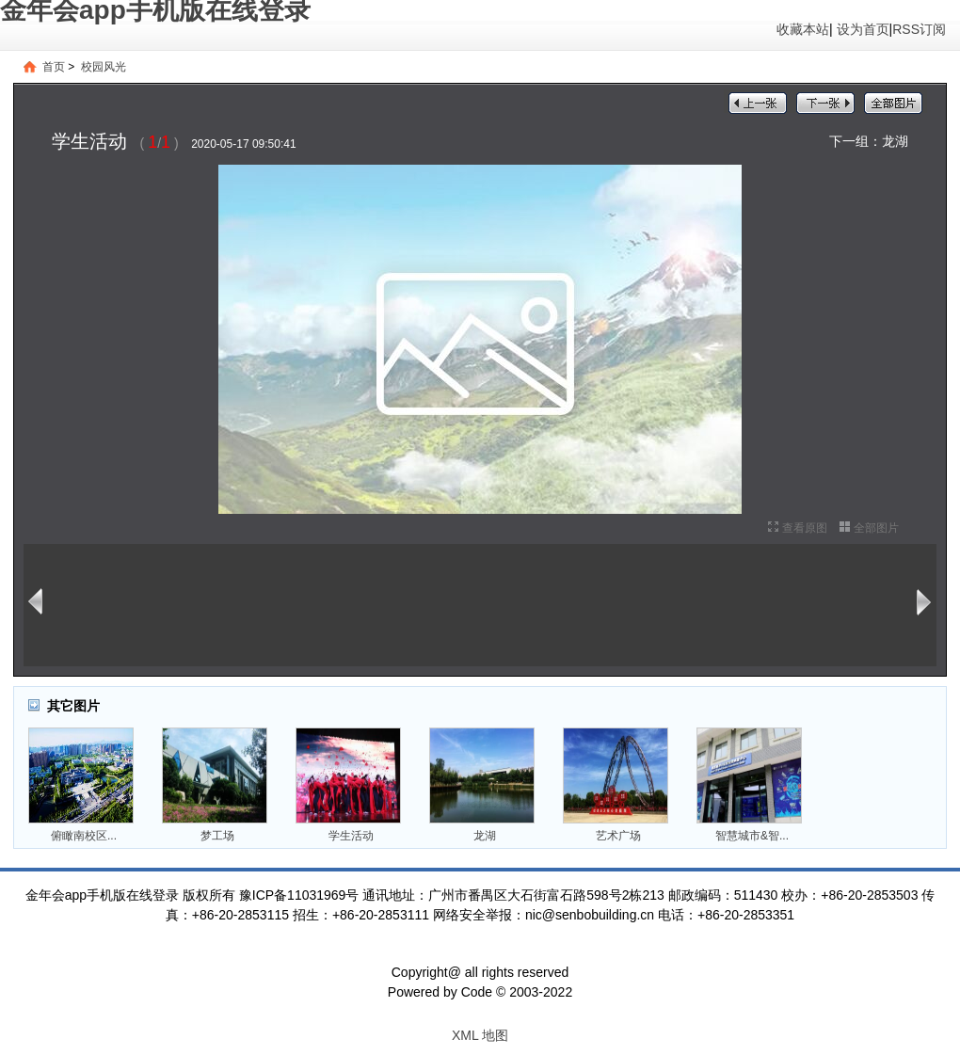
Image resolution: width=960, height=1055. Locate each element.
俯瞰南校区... (84, 835)
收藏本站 (802, 29)
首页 (53, 66)
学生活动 (351, 835)
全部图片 (876, 528)
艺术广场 (618, 835)
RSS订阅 (919, 29)
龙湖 (895, 141)
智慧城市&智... (752, 835)
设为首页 (863, 29)
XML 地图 (480, 1035)
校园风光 (103, 66)
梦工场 (217, 835)
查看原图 (804, 528)
